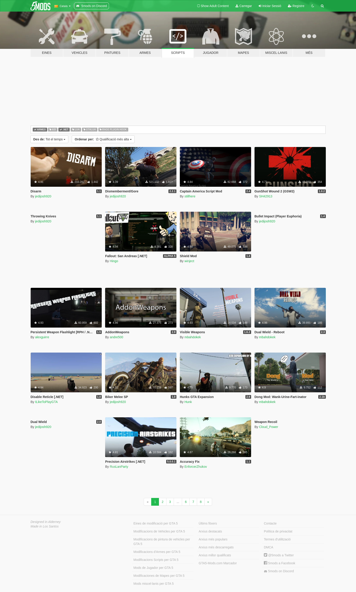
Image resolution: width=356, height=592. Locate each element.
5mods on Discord (279, 571)
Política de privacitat (278, 531)
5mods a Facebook (279, 563)
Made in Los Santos (45, 526)
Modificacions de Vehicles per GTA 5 (159, 531)
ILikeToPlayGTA (46, 402)
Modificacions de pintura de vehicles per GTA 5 (162, 541)
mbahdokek (192, 337)
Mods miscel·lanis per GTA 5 (154, 583)
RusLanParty (119, 466)
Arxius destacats (210, 531)
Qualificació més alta (103, 139)
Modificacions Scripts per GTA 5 (156, 560)
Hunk (188, 402)
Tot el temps (49, 139)
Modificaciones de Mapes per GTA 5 (159, 575)
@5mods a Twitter (279, 555)
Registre (296, 6)
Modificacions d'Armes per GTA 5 (157, 552)
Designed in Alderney (46, 522)
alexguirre (42, 337)
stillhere (189, 196)
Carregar (243, 6)
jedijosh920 (43, 196)
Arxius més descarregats (216, 547)
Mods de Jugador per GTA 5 (153, 568)
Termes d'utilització (277, 539)
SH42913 (265, 196)
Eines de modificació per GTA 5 (156, 523)
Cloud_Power (268, 427)
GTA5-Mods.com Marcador (218, 563)
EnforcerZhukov (195, 466)
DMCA (268, 547)
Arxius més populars (213, 539)
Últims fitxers (208, 523)
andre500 (116, 337)
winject (189, 261)
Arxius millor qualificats (215, 555)
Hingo (114, 261)
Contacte (270, 523)
